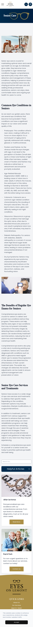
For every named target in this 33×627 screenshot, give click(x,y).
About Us (16, 603)
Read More (16, 522)
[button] (2, 4)
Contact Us (16, 569)
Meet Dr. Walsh (16, 608)
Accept (16, 622)
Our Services (16, 605)
